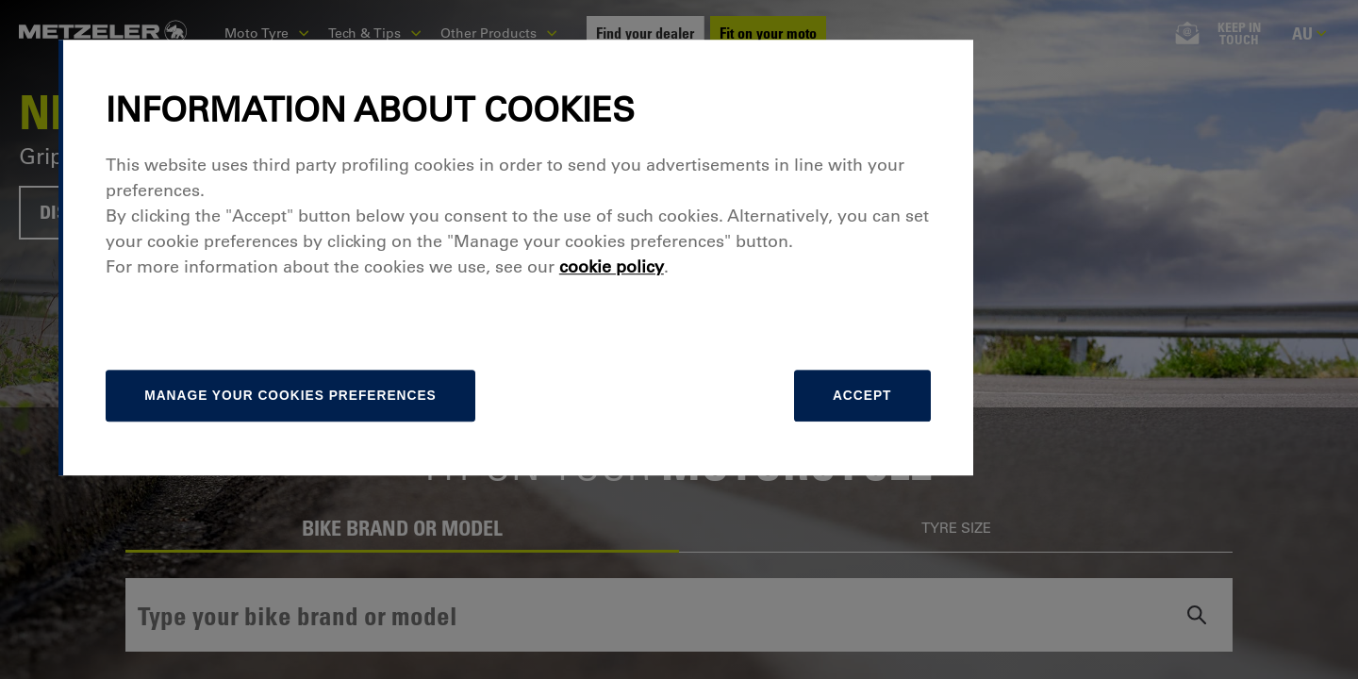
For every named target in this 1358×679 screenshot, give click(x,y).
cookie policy (776, 348)
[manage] (467, 478)
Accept (1015, 478)
